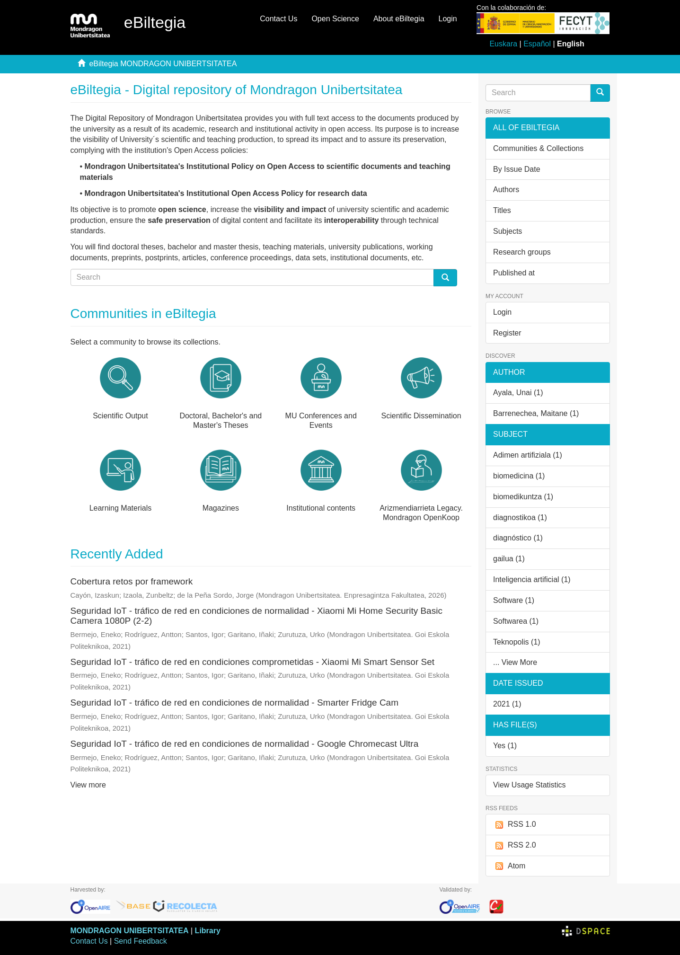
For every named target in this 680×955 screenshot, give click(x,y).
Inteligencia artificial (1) (532, 579)
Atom (509, 866)
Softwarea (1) (516, 621)
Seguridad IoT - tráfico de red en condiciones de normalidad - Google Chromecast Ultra (245, 744)
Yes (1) (505, 746)
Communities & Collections (538, 148)
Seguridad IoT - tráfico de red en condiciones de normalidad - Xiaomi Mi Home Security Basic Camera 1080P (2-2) (256, 616)
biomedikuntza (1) (523, 497)
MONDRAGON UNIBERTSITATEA (130, 931)
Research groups (522, 252)
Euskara (503, 44)
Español (537, 44)
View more (88, 785)
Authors (506, 190)
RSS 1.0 (514, 824)
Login (502, 312)
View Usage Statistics (529, 785)
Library (208, 931)
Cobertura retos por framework (132, 581)
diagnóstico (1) (518, 538)
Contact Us (278, 19)
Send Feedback (140, 941)
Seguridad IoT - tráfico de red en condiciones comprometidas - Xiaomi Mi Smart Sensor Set (253, 662)
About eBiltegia (398, 19)
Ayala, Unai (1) (518, 393)
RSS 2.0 (514, 845)
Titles (502, 210)
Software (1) (513, 600)
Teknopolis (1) (516, 642)
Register (507, 333)
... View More (515, 662)
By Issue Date (516, 169)
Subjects (507, 231)
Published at (514, 273)
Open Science (335, 19)
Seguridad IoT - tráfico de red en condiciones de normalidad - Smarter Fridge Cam (235, 702)
